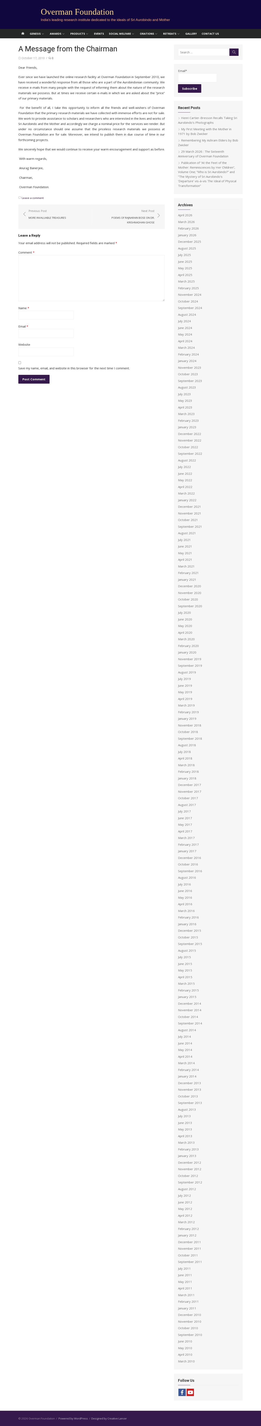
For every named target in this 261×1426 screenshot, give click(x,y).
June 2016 (185, 891)
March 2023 (186, 414)
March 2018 (186, 765)
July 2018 (184, 752)
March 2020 (186, 639)
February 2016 (188, 917)
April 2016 (185, 904)
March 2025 (186, 281)
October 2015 (188, 937)
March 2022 (186, 493)
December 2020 (189, 586)
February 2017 (188, 844)
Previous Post (47, 214)
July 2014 (184, 1036)
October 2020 (188, 599)
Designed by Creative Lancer (109, 1418)
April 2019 (185, 699)
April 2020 (185, 632)
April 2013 (185, 1136)
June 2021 (185, 546)
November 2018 (189, 725)
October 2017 (188, 798)
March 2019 (186, 705)
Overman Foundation (77, 12)
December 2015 (189, 930)
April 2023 (185, 407)
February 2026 (188, 228)
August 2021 (187, 533)
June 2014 (185, 1043)
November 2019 (189, 659)
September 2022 (190, 453)
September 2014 (190, 1023)
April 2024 (185, 341)
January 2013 (187, 1156)
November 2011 (189, 1248)
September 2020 (190, 606)
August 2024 (187, 314)
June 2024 (185, 328)
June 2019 (185, 685)
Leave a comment (33, 198)
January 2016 (187, 924)
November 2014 (189, 1010)
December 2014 (189, 1003)
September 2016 (190, 871)
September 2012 (190, 1182)
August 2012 (187, 1189)
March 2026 (186, 222)
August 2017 (187, 805)
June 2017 (185, 818)
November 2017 (189, 791)
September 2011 (190, 1262)
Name (23, 308)
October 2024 (188, 301)
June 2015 (185, 964)
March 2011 (186, 1295)
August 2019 (187, 672)
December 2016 (189, 858)
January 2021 (187, 579)
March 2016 (186, 911)
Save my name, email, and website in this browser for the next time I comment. (74, 368)
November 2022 (189, 440)
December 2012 (189, 1162)
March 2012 (186, 1222)
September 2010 (190, 1335)
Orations (147, 33)
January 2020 (187, 652)
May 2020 (185, 626)
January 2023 (187, 427)
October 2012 (188, 1176)
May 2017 (185, 824)
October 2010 (188, 1328)
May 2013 (185, 1129)
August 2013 (187, 1109)
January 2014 (187, 1076)
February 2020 (188, 646)
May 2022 (185, 480)
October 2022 (188, 447)
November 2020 (189, 593)
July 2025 (184, 255)
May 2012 (185, 1209)
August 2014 (187, 1030)
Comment (26, 252)
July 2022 (184, 467)
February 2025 (188, 288)
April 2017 (185, 831)
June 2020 (185, 619)
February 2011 (188, 1301)
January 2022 (187, 500)
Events (99, 33)
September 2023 (190, 381)
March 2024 (186, 347)
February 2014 (188, 1070)
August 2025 (187, 248)
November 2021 (189, 513)
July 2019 (184, 679)
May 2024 (185, 334)
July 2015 (184, 957)
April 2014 (185, 1056)
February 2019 (188, 712)
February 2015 (188, 990)
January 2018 (187, 778)
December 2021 (189, 506)
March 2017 (186, 838)
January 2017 (187, 851)
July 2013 (184, 1116)
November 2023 (189, 367)
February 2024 (188, 354)
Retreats (169, 33)
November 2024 (189, 294)
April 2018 (185, 758)
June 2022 (185, 473)
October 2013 (188, 1096)
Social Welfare (120, 33)
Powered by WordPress (73, 1418)
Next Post (125, 217)
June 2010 (185, 1341)
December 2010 (189, 1315)
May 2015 (185, 970)
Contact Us (210, 33)
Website (24, 344)
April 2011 (185, 1288)
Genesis (35, 33)
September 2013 (190, 1103)
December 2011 (189, 1242)
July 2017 (184, 811)
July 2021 (184, 540)
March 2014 (186, 1063)
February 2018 (188, 771)
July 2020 (184, 612)
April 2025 (185, 275)
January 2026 (187, 235)
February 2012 (188, 1229)
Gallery (191, 33)
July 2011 (184, 1268)
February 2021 (188, 573)
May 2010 (185, 1348)
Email (23, 326)
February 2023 (188, 420)
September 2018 (190, 738)
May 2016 (185, 897)
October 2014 (188, 1017)
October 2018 (188, 732)
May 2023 (185, 400)
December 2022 (189, 434)
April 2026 (185, 215)
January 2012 (187, 1235)
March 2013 (186, 1142)
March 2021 (186, 566)
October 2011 (188, 1255)
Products (77, 33)
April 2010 (185, 1354)
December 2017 (189, 785)
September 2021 (190, 526)
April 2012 (185, 1215)
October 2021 (188, 520)
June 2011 (185, 1275)
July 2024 (184, 321)
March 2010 (186, 1361)
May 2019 (185, 692)
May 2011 (185, 1282)
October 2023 (188, 374)
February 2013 (188, 1149)
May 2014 (185, 1050)
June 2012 (185, 1202)
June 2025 (185, 261)
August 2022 (187, 460)
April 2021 (185, 559)
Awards (55, 33)
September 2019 (190, 665)
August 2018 (187, 745)
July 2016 (184, 884)
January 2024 (187, 361)
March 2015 (186, 983)
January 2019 (187, 718)
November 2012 (189, 1169)
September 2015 (190, 944)
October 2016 (188, 864)
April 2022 (185, 487)
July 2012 (184, 1195)
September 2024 (190, 308)
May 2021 (185, 553)
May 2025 (185, 268)
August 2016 (187, 877)
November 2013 (189, 1089)
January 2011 (187, 1308)
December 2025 (189, 242)
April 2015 (185, 977)
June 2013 (185, 1123)
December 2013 (189, 1083)
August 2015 (187, 950)
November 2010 (189, 1321)
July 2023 (184, 394)
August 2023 (187, 387)
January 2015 (187, 997)
